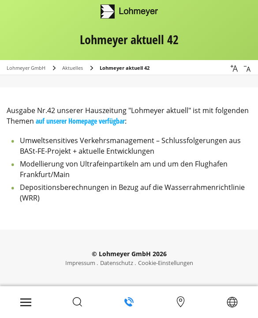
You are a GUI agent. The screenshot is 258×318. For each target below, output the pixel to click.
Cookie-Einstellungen (165, 263)
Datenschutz (116, 263)
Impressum (80, 263)
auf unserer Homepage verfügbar (80, 121)
